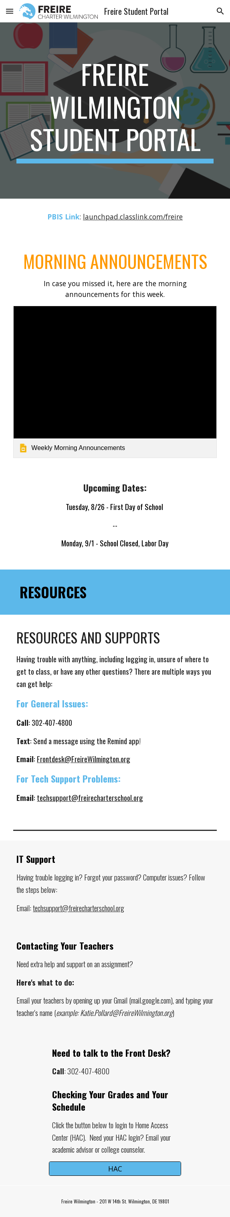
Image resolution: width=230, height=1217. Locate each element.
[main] (114, 110)
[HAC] (114, 1168)
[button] (9, 11)
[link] (114, 382)
